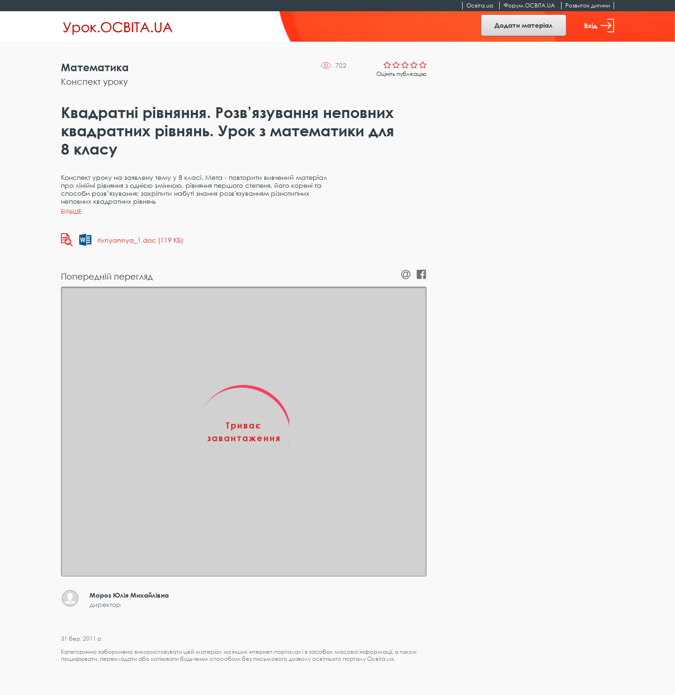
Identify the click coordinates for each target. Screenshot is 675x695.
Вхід (599, 25)
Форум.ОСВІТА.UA (529, 5)
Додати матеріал (524, 25)
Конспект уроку (94, 81)
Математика (95, 67)
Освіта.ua (479, 5)
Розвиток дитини (587, 5)
